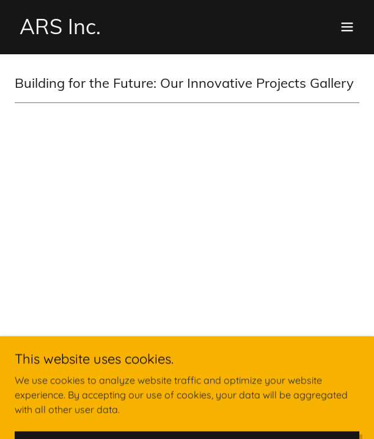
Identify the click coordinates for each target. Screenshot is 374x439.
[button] (347, 27)
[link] (60, 30)
